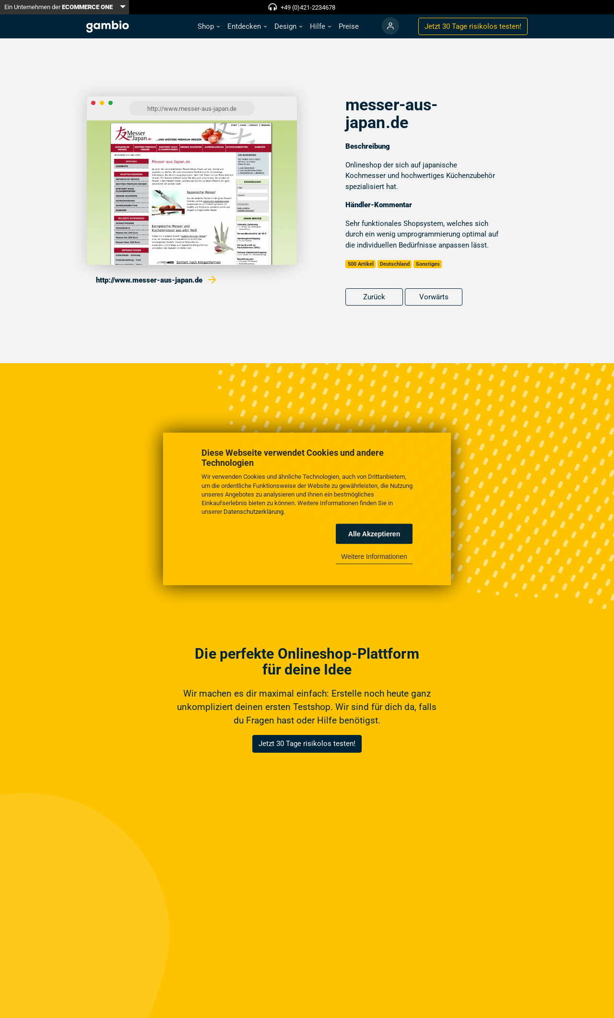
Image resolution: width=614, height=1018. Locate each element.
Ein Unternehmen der (58, 7)
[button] (209, 26)
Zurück (374, 297)
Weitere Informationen (374, 556)
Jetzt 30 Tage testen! (473, 26)
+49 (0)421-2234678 (308, 7)
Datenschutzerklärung (253, 511)
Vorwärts (434, 297)
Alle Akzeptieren (374, 534)
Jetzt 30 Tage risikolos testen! (307, 743)
